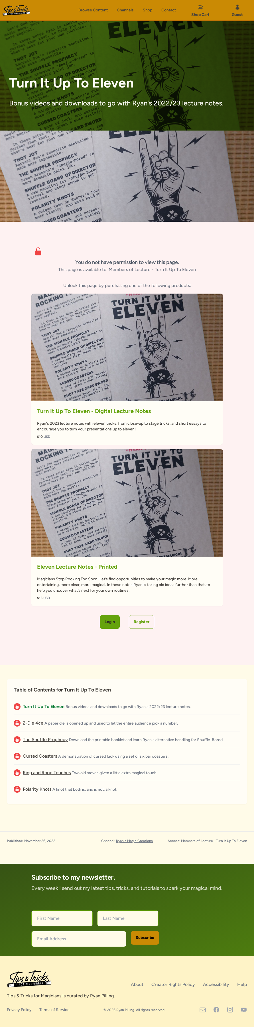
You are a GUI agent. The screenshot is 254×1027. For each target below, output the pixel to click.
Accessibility (216, 984)
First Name (48, 918)
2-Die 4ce (33, 723)
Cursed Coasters (40, 756)
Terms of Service (54, 1009)
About (138, 984)
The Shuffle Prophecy (45, 739)
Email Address (51, 938)
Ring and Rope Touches (47, 772)
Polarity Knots (37, 789)
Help (242, 984)
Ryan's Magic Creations (134, 841)
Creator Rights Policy (173, 984)
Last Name (114, 918)
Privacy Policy (19, 1009)
